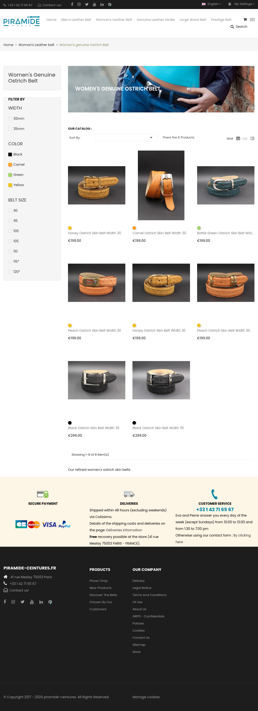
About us (139, 609)
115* (16, 261)
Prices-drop (99, 580)
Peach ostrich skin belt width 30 (94, 330)
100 (16, 231)
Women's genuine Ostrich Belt (31, 77)
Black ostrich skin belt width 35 (93, 428)
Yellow (19, 185)
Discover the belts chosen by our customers (103, 602)
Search (241, 26)
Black (18, 154)
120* (17, 271)
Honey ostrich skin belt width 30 (94, 233)
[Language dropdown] (213, 3)
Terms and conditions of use (149, 598)
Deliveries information (124, 530)
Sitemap (138, 644)
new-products (100, 588)
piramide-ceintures (60, 697)
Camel (19, 164)
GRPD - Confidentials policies (148, 620)
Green (18, 174)
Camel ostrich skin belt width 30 (159, 233)
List (245, 138)
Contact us (140, 637)
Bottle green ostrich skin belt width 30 (225, 233)
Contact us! (19, 590)
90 (16, 210)
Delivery (138, 580)
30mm (19, 118)
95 (16, 220)
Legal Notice (141, 588)
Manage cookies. (147, 697)
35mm (19, 128)
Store (136, 652)
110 (16, 251)
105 (16, 241)
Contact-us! (52, 5)
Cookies (138, 630)
